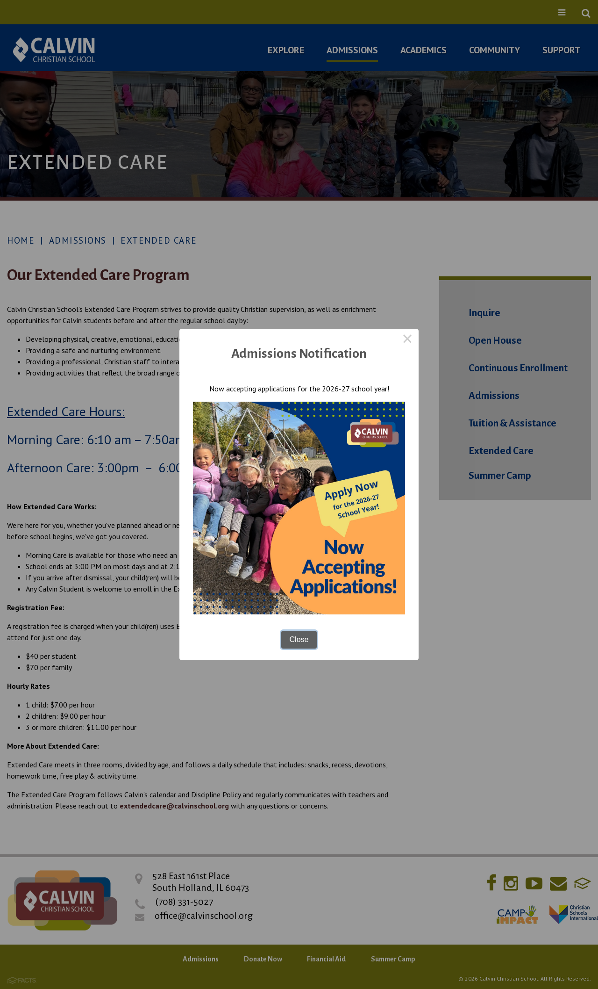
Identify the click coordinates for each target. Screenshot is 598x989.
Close (299, 639)
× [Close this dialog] (407, 340)
